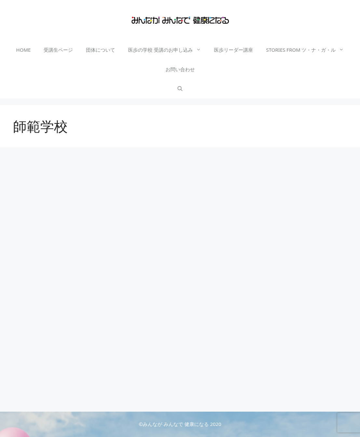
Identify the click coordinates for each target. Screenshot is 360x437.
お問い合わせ (180, 69)
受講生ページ (58, 49)
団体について (100, 49)
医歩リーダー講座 (233, 49)
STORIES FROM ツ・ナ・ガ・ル (308, 50)
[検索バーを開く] (180, 89)
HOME (23, 49)
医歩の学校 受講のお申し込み (167, 50)
